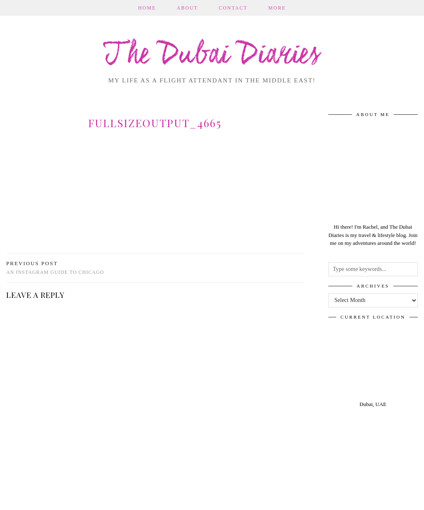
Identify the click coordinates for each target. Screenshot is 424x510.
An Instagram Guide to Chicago (55, 268)
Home (147, 8)
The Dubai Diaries (212, 55)
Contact (233, 8)
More (277, 8)
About (187, 8)
